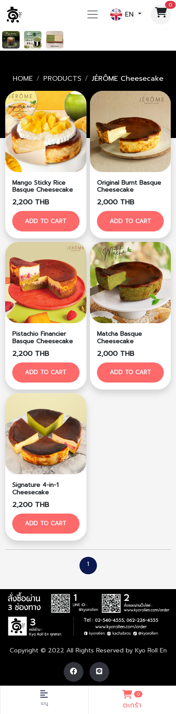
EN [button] (123, 14)
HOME (23, 78)
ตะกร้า (132, 699)
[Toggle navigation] (92, 14)
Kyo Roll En (151, 650)
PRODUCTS (62, 78)
